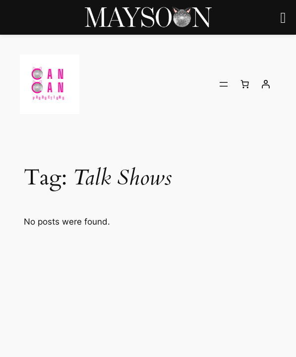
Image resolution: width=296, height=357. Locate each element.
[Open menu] (224, 84)
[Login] (265, 84)
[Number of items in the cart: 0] (245, 84)
